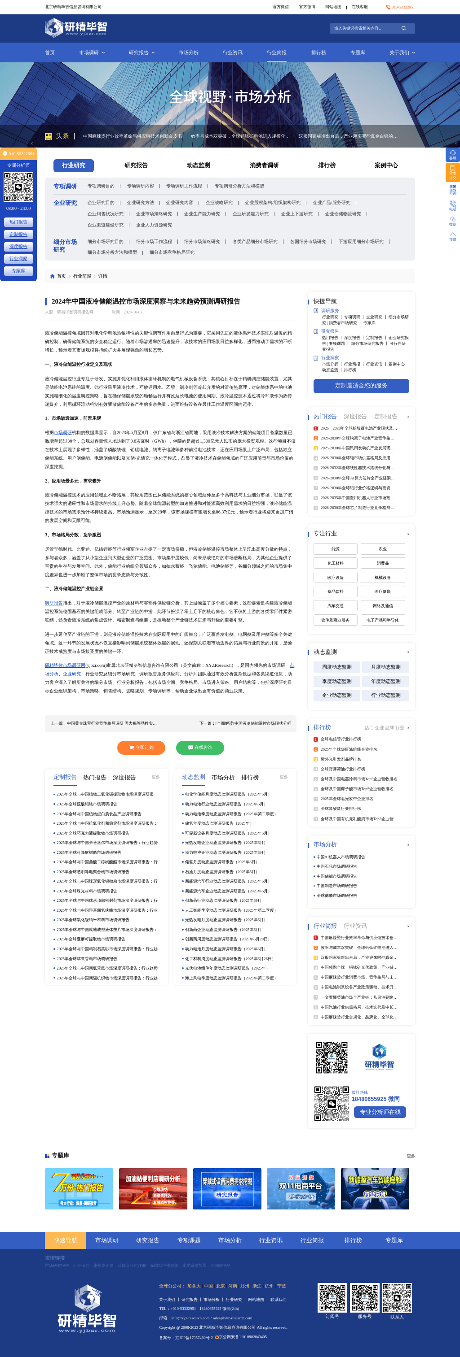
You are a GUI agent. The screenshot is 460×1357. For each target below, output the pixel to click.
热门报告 (18, 221)
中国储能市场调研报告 (337, 876)
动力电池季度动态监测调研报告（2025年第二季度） (231, 814)
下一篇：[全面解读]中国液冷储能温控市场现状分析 (245, 723)
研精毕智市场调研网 (65, 665)
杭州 (269, 1285)
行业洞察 (327, 358)
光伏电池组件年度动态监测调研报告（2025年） (227, 968)
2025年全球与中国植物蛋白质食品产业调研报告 (99, 814)
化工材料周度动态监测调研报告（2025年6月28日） (230, 959)
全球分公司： (172, 1285)
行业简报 (277, 52)
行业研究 (81, 1265)
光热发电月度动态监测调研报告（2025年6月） (226, 920)
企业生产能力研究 (202, 213)
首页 (50, 52)
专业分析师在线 (380, 1112)
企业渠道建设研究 (106, 224)
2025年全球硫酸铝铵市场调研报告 (87, 804)
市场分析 (189, 52)
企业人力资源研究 (154, 224)
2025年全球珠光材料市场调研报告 (87, 891)
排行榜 (318, 52)
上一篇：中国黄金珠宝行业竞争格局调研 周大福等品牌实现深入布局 (105, 723)
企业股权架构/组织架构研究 (273, 202)
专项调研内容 (140, 185)
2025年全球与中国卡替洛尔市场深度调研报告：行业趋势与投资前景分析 (107, 842)
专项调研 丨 (355, 317)
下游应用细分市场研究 (361, 241)
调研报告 (54, 602)
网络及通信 (383, 606)
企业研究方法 (140, 202)
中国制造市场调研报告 (337, 885)
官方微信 (281, 6)
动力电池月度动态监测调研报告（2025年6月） (226, 949)
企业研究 (72, 673)
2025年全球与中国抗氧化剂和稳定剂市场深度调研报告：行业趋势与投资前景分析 (107, 823)
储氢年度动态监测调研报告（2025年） (219, 823)
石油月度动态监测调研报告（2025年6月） (222, 872)
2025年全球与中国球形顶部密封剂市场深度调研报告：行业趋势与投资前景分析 (107, 900)
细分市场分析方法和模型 (112, 252)
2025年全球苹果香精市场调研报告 (87, 959)
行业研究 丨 (333, 317)
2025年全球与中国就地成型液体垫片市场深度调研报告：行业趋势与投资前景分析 (107, 929)
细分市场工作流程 (154, 241)
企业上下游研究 (297, 213)
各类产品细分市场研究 (255, 241)
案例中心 (386, 165)
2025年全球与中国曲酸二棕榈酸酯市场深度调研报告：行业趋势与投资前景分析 (107, 862)
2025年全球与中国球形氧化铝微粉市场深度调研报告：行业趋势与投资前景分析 (107, 881)
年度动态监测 (386, 681)
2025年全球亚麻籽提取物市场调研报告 (91, 939)
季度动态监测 (337, 681)
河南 (232, 1285)
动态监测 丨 (333, 370)
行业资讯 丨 (377, 364)
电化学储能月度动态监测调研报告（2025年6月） (228, 794)
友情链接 (55, 1258)
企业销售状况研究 (106, 213)
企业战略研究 (219, 202)
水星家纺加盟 (194, 1265)
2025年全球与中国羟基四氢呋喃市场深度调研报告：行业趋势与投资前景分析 (107, 910)
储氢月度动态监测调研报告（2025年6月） (222, 862)
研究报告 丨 (192, 1299)
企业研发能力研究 (251, 213)
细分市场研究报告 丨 (370, 343)
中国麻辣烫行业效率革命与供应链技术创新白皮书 (132, 136)
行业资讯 (233, 52)
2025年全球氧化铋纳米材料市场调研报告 (93, 920)
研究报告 (142, 52)
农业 (383, 549)
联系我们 (278, 1299)
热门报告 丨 (333, 337)
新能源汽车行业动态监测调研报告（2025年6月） (228, 881)
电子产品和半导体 (383, 620)
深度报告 (18, 246)
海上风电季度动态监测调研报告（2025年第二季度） (231, 978)
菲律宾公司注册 (132, 1265)
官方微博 (307, 6)
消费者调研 (264, 165)
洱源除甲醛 (220, 1265)
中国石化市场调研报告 (337, 866)
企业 (380, 727)
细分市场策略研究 (202, 241)
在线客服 (360, 6)
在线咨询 (200, 747)
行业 (399, 727)
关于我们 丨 (170, 1299)
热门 (370, 727)
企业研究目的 (101, 202)
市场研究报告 (57, 1265)
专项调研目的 (101, 185)
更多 (156, 777)
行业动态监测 (386, 695)
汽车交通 (335, 606)
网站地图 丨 (259, 1299)
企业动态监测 (337, 695)
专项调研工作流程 (184, 185)
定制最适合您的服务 (361, 386)
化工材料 (335, 563)
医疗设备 (335, 577)
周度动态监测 (337, 667)
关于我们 (402, 52)
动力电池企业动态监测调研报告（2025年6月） (226, 852)
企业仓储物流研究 (343, 213)
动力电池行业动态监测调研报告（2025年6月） (226, 804)
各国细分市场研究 (308, 241)
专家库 (369, 323)
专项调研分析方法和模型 (239, 185)
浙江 (256, 1285)
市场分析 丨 (333, 364)
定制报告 (18, 234)
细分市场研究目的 (106, 241)
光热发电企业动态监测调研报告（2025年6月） (226, 842)
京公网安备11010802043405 (241, 1337)
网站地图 (333, 6)
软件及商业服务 (335, 620)
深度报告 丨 (355, 337)
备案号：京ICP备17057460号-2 (186, 1337)
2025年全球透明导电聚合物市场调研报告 (93, 872)
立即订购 (141, 747)
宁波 (281, 1285)
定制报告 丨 (377, 337)
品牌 (390, 727)
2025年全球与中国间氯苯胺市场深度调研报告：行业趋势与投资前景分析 (107, 968)
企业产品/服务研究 (331, 202)
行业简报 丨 (355, 364)
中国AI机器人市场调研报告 (341, 857)
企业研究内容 (179, 202)
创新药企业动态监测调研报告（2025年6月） (224, 929)
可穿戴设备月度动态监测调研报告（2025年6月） (228, 833)
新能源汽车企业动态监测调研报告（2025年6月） (228, 891)
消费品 (383, 563)
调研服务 (327, 310)
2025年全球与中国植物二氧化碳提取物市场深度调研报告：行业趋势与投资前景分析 (105, 794)
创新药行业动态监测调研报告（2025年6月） (224, 900)
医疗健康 (383, 591)
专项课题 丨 (340, 343)
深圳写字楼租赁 (164, 1265)
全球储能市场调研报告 (337, 895)
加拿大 (194, 1285)
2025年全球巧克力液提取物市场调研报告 (93, 833)
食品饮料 (335, 591)
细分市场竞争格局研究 (172, 252)
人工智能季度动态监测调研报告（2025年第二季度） (231, 910)
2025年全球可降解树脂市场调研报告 (89, 852)
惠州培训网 (103, 1265)
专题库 (357, 52)
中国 (208, 1285)
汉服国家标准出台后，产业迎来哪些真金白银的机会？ (348, 136)
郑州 (244, 1285)
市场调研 (92, 52)
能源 (336, 549)
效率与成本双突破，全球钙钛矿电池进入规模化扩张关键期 (240, 136)
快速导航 (65, 1240)
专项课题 (189, 1240)
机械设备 (383, 577)
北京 (220, 1285)
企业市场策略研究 (154, 213)
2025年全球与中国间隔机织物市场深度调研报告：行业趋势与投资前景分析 (107, 978)
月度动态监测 (386, 667)
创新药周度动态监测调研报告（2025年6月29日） (228, 939)
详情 (102, 276)
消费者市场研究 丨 (346, 323)
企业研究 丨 (377, 317)
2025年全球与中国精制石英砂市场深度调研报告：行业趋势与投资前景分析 (107, 949)
